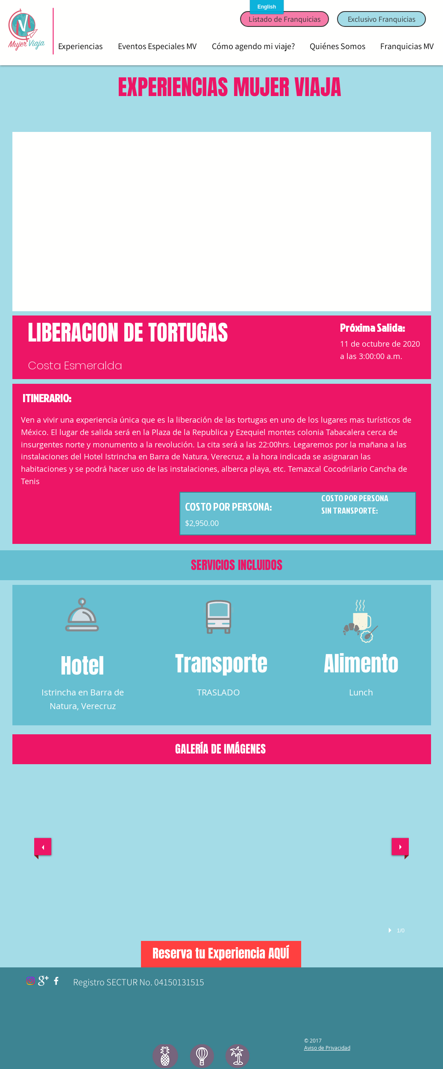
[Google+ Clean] (43, 981)
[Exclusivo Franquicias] (381, 19)
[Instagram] (30, 981)
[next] (400, 846)
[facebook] (56, 981)
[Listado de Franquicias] (284, 19)
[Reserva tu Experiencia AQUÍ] (221, 954)
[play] (391, 930)
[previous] (42, 846)
